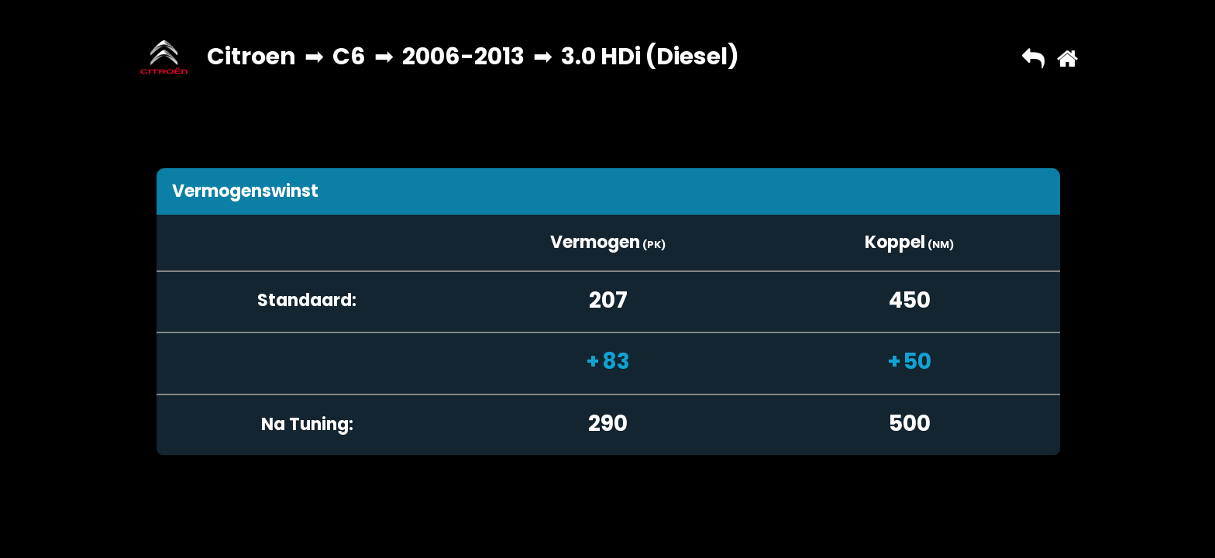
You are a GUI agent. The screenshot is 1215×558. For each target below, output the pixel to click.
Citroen (251, 56)
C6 (349, 56)
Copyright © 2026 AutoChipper (510, 531)
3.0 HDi (601, 56)
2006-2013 (463, 56)
